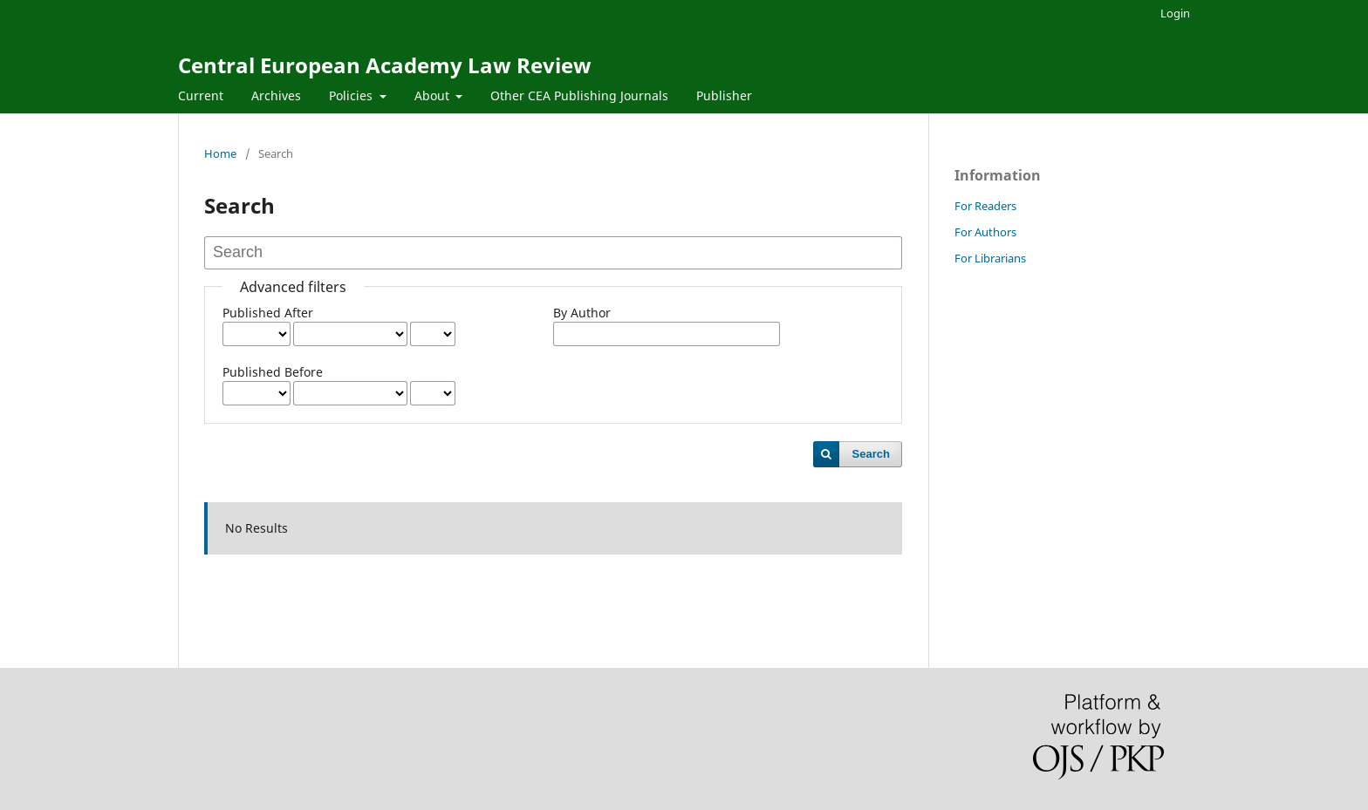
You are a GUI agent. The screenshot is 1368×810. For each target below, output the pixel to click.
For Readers (985, 206)
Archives (276, 95)
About (433, 95)
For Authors (985, 232)
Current (200, 95)
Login (1175, 13)
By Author (582, 312)
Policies (352, 95)
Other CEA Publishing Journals (579, 95)
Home (220, 153)
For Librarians (990, 258)
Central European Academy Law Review (385, 65)
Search (871, 453)
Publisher (724, 95)
